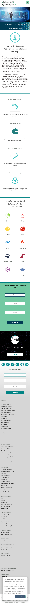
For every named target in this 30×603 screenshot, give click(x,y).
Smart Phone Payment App (6, 504)
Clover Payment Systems (6, 448)
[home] (8, 3)
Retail (2, 498)
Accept (20, 596)
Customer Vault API (5, 479)
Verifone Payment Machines (7, 452)
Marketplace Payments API (6, 487)
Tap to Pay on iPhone (5, 506)
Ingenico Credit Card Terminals (7, 446)
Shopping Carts (4, 502)
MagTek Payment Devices (6, 450)
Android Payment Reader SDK (7, 471)
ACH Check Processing (6, 420)
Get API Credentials (5, 437)
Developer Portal (4, 441)
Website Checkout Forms (6, 402)
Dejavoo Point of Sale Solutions (7, 459)
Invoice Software (4, 508)
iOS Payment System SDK (6, 469)
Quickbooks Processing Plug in (7, 525)
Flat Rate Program (5, 532)
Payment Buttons (4, 426)
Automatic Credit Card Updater (7, 483)
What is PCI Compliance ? (6, 555)
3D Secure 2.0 (4, 485)
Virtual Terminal (4, 424)
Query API (3, 489)
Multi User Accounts (5, 422)
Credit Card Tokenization (6, 475)
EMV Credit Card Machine (6, 406)
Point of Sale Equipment (6, 404)
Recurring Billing (4, 418)
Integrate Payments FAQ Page (7, 570)
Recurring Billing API (5, 481)
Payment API (3, 473)
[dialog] (15, 588)
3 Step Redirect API (5, 477)
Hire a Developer (4, 439)
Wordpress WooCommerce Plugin (8, 523)
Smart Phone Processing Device (8, 410)
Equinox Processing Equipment (7, 461)
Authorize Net (4, 516)
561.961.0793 (4, 562)
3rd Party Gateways (5, 514)
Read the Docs (4, 576)
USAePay (3, 518)
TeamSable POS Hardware (6, 463)
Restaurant (3, 500)
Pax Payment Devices (5, 454)
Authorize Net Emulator (6, 428)
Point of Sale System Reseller (7, 542)
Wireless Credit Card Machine (7, 414)
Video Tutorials (4, 549)
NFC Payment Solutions (6, 408)
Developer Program (5, 435)
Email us (2, 564)
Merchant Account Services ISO (7, 544)
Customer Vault (4, 416)
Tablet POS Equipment (5, 412)
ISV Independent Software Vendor (8, 540)
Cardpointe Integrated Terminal (7, 456)
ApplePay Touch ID (5, 491)
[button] (27, 2)
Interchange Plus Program (6, 534)
